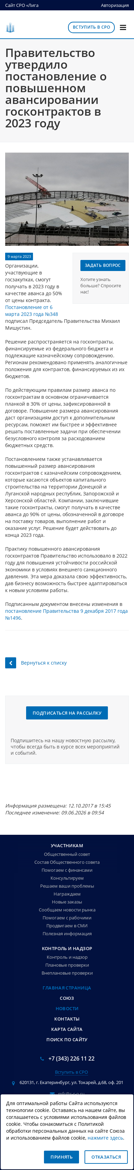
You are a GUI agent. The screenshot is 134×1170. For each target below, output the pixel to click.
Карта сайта (66, 1029)
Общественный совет (67, 854)
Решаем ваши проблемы (67, 886)
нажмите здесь (105, 1138)
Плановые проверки (67, 965)
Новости (67, 1008)
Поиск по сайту (66, 1039)
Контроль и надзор (67, 948)
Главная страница (67, 988)
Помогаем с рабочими (67, 918)
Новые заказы (67, 902)
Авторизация (115, 5)
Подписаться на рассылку (67, 713)
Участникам (67, 845)
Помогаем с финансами (67, 870)
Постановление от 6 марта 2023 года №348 (31, 310)
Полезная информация (67, 933)
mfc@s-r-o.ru (71, 1094)
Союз (67, 998)
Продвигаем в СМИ (67, 925)
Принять (61, 1157)
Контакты (66, 1019)
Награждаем (67, 894)
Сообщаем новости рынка (67, 910)
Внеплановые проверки (67, 973)
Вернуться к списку (36, 662)
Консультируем (67, 878)
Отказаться (106, 1157)
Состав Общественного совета (67, 862)
